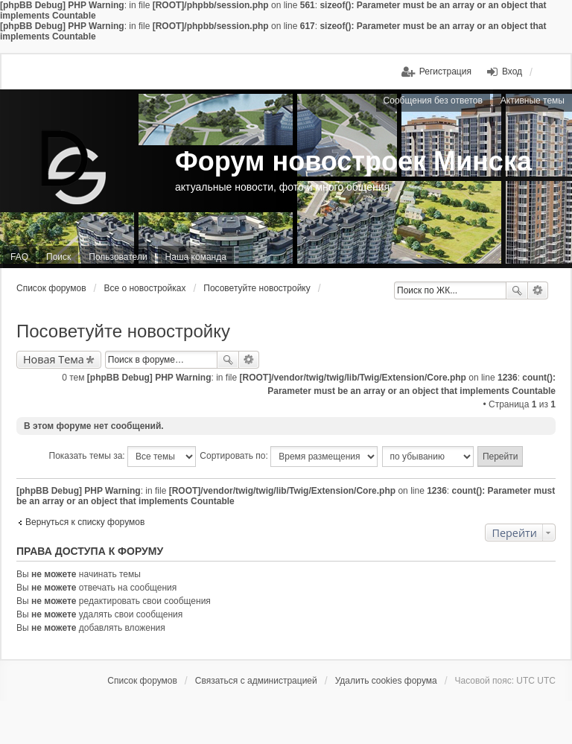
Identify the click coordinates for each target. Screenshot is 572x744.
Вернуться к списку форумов (84, 522)
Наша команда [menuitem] (195, 257)
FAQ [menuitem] (19, 257)
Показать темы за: (122, 456)
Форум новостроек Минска (353, 161)
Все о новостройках (144, 288)
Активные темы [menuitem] (532, 100)
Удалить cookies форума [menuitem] (386, 680)
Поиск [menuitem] (58, 257)
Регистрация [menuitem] (445, 71)
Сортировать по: (289, 456)
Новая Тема (53, 359)
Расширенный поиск (538, 290)
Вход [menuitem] (512, 71)
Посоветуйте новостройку (256, 288)
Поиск (517, 290)
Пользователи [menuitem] (118, 257)
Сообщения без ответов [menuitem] (433, 100)
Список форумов (51, 288)
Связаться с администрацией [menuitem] (256, 680)
